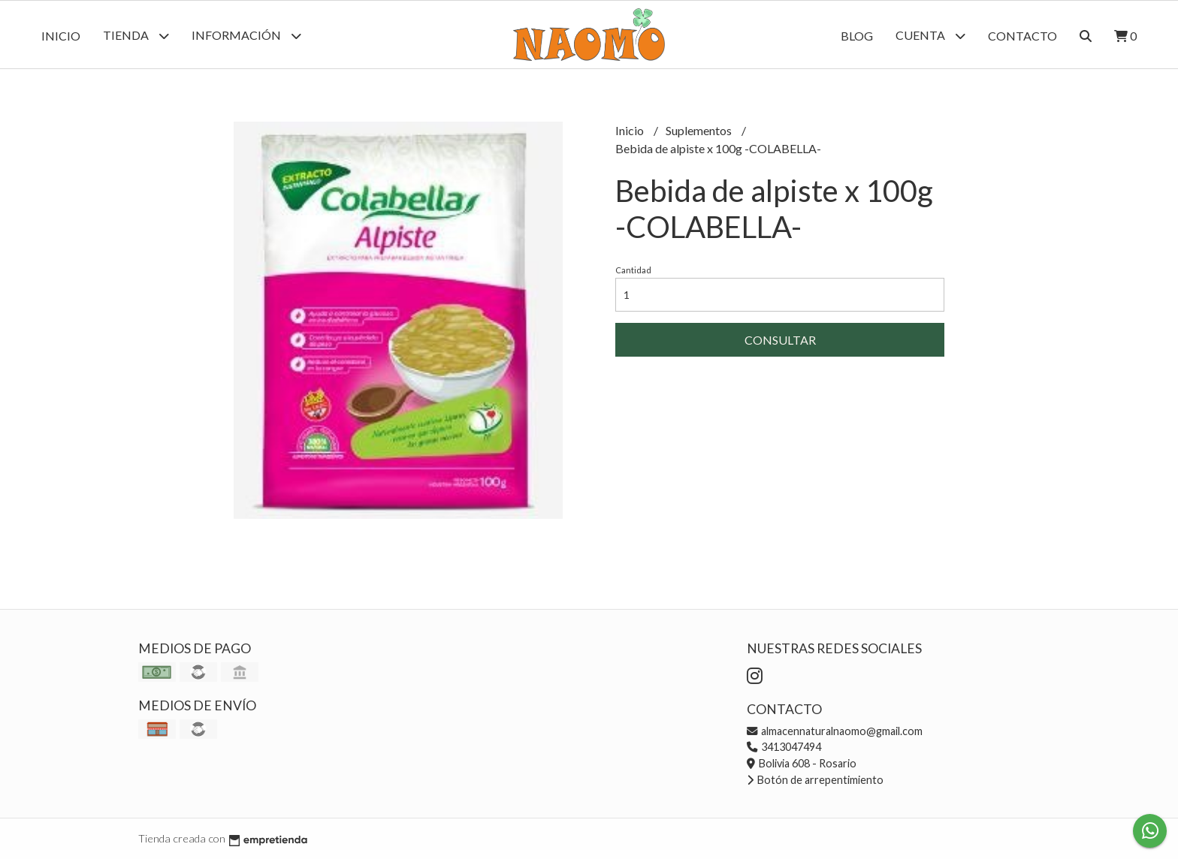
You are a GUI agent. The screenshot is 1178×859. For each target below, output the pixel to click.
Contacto (1022, 36)
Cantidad (633, 270)
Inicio (60, 36)
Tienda (136, 36)
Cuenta (930, 36)
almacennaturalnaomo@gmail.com (835, 731)
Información (246, 36)
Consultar (780, 340)
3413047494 (784, 746)
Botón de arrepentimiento (815, 779)
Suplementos (700, 130)
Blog (857, 36)
